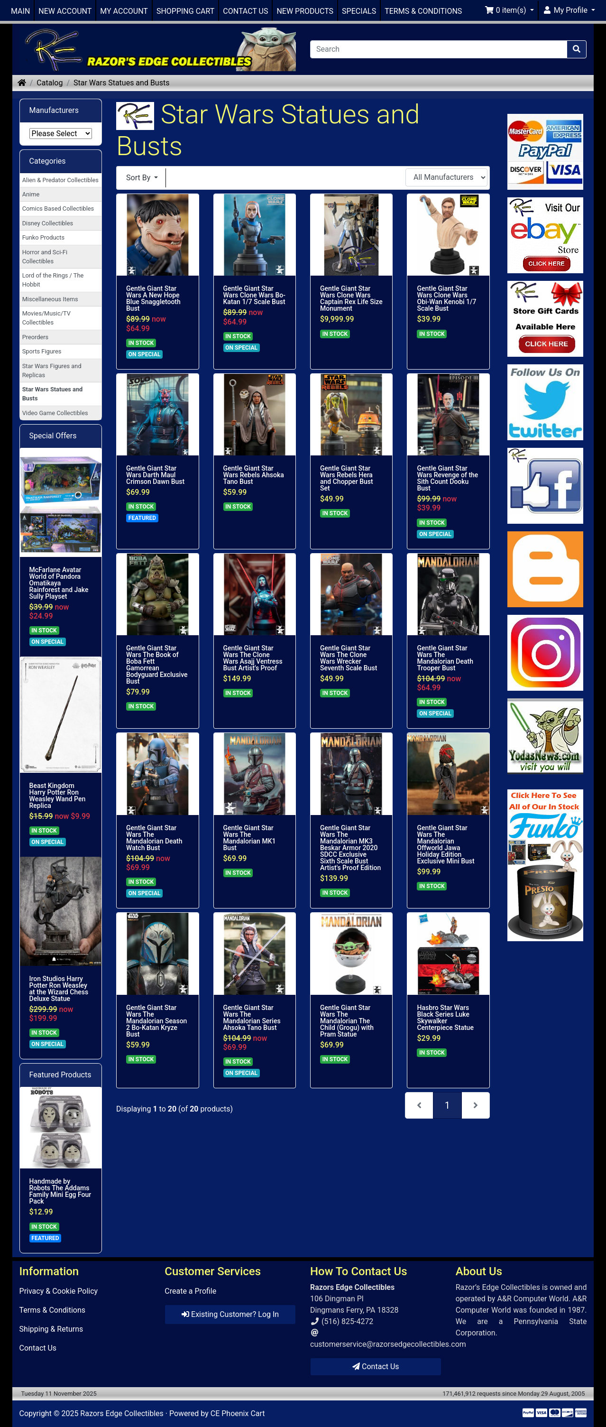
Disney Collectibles (47, 223)
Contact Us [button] (375, 1366)
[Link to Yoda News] (545, 736)
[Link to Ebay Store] (545, 235)
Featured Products (60, 1074)
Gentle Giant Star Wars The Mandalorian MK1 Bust (249, 838)
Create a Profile (190, 1291)
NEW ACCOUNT (65, 11)
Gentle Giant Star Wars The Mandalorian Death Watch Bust (154, 838)
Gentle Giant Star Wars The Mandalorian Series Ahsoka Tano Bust (252, 1017)
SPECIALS (359, 11)
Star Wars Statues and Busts (121, 82)
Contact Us (38, 1348)
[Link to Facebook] (545, 486)
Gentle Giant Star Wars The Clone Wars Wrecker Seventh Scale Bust (348, 658)
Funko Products (43, 237)
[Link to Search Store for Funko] (545, 865)
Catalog (50, 82)
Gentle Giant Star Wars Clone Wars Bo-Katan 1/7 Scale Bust (254, 295)
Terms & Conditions (52, 1310)
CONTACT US (245, 11)
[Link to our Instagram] (545, 653)
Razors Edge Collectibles (121, 1413)
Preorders (35, 337)
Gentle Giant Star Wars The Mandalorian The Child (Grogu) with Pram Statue (347, 1021)
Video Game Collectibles (55, 413)
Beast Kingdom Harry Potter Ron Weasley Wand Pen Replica (57, 795)
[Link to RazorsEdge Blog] (545, 569)
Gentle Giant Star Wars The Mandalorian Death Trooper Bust (445, 658)
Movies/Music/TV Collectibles (46, 318)
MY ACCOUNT (124, 11)
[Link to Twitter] (545, 402)
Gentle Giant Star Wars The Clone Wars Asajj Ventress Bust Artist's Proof (253, 658)
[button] (509, 10)
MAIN (20, 11)
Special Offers (53, 435)
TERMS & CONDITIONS (423, 11)
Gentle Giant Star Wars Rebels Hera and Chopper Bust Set (346, 478)
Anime (31, 194)
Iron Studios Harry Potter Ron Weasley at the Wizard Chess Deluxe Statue (59, 988)
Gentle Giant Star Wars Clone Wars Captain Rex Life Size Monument (351, 298)
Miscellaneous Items (50, 299)
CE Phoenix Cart (238, 1413)
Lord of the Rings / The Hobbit (53, 280)
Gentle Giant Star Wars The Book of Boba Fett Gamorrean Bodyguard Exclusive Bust (157, 665)
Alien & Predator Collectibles (60, 180)
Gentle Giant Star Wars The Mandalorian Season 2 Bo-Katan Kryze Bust (156, 1021)
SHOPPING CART (185, 11)
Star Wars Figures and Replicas (52, 370)
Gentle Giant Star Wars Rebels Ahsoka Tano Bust (253, 475)
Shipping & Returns (51, 1329)
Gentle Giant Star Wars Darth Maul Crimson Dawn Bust (155, 475)
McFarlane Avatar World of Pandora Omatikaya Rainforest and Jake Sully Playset (59, 583)
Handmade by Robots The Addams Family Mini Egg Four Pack (60, 1191)
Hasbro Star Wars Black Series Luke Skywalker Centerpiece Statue (445, 1017)
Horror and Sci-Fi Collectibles (44, 257)
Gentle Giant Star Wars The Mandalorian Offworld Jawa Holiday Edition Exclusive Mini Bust (445, 844)
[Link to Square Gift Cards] (545, 319)
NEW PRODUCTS (304, 11)
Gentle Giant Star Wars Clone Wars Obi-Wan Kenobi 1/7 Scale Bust (446, 298)
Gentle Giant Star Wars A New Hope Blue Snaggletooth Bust (153, 298)
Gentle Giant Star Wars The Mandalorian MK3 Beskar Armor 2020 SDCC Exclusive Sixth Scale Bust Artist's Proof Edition (350, 848)
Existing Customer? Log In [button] (230, 1314)
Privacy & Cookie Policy (58, 1291)
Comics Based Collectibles (58, 208)
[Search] (438, 49)
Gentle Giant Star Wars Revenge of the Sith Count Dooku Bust (447, 478)
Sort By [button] (139, 177)
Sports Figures (42, 351)
